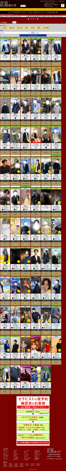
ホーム (9, 9)
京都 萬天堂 (10, 463)
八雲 (15, 294)
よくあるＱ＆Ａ (16, 454)
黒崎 (5, 353)
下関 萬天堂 (16, 465)
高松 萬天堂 (21, 465)
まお (25, 175)
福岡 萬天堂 (32, 465)
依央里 (15, 55)
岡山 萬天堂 (38, 463)
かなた (15, 353)
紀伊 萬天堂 (27, 463)
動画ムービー (16, 453)
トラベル (32, 27)
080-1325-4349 (50, 3)
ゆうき (36, 144)
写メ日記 (17, 9)
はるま (25, 235)
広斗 (15, 85)
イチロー (46, 383)
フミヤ (5, 383)
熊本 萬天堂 (5, 466)
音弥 (25, 206)
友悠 (56, 265)
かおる (36, 206)
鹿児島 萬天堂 (16, 466)
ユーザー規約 (26, 454)
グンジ (46, 55)
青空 (5, 206)
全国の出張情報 (16, 458)
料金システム (21, 12)
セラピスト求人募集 (46, 12)
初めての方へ (5, 450)
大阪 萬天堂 (16, 463)
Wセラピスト (11, 27)
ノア (56, 206)
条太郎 (25, 353)
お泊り (26, 27)
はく (25, 114)
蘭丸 (25, 294)
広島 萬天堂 (5, 465)
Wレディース (19, 27)
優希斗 (46, 85)
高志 (5, 55)
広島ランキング (26, 455)
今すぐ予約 (56, 155)
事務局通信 (36, 459)
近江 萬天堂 (5, 463)
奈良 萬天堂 (21, 463)
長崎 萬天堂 (38, 465)
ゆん (46, 265)
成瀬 (5, 265)
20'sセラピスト (41, 9)
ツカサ (25, 144)
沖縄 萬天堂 (21, 466)
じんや (36, 55)
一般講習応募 (26, 459)
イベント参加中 (46, 27)
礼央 (46, 294)
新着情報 (15, 455)
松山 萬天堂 (27, 465)
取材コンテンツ (16, 459)
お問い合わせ (39, 12)
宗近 (15, 206)
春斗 (56, 55)
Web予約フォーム (37, 455)
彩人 (25, 324)
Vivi (56, 235)
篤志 (36, 353)
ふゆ (36, 114)
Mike (15, 175)
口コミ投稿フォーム (37, 454)
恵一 (36, 175)
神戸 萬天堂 (32, 463)
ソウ (46, 353)
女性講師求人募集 (54, 12)
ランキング (28, 9)
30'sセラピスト (48, 9)
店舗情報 (13, 9)
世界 (15, 324)
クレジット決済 (27, 12)
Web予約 (16, 12)
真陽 (5, 175)
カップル (4, 27)
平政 (56, 175)
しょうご (56, 114)
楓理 (25, 383)
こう (36, 85)
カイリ (46, 175)
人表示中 (4, 22)
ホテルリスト (11, 12)
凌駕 (5, 144)
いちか (36, 324)
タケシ (56, 324)
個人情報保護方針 (37, 458)
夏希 (25, 55)
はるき (15, 144)
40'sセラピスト (55, 9)
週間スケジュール (6, 454)
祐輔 (56, 144)
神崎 (15, 114)
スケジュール (34, 9)
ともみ (56, 85)
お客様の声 (22, 9)
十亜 (5, 235)
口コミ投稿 (33, 12)
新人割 (38, 27)
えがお (46, 235)
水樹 (36, 294)
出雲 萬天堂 (10, 465)
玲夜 (46, 114)
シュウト (46, 144)
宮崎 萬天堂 (10, 466)
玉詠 (15, 265)
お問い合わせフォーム (37, 453)
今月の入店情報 (5, 455)
